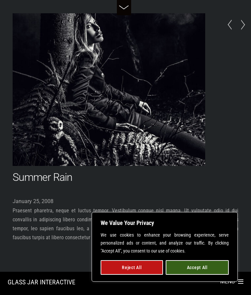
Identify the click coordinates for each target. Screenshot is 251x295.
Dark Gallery (241, 25)
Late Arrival (231, 25)
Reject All (131, 267)
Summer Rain (42, 177)
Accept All (197, 267)
